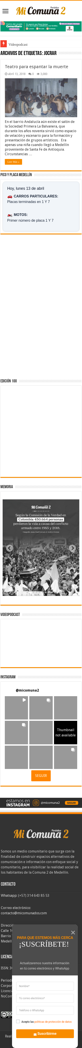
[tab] (27, 592)
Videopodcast (18, 44)
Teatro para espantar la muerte (36, 66)
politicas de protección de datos (53, 1021)
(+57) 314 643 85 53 (33, 895)
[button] (16, 707)
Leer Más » (13, 161)
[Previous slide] (9, 548)
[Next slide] (72, 548)
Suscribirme (42, 1033)
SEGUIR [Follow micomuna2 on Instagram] (41, 776)
